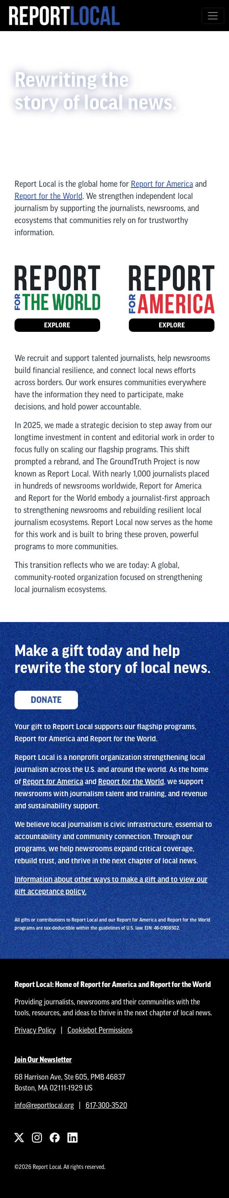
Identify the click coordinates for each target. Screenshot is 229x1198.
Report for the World (48, 195)
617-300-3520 (106, 1105)
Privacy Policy (35, 1030)
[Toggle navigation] (213, 16)
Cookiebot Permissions (99, 1030)
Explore (57, 325)
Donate (46, 700)
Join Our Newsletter (43, 1059)
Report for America (162, 183)
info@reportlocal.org (44, 1105)
